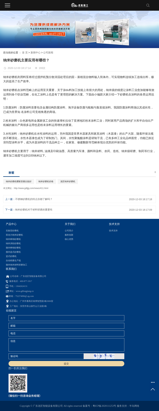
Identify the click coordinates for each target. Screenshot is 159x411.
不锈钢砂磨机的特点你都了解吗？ (33, 199)
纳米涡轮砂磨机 (13, 243)
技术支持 (113, 230)
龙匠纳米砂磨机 (67, 181)
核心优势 (69, 239)
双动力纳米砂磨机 (14, 235)
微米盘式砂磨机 (13, 252)
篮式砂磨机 (11, 256)
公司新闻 (48, 52)
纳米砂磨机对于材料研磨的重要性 (33, 209)
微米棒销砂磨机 (13, 247)
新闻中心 (36, 52)
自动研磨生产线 (13, 260)
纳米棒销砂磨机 (13, 239)
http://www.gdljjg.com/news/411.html (31, 188)
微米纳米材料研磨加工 (16, 265)
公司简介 (69, 230)
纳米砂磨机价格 (45, 181)
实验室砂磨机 (12, 230)
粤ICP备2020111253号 (104, 406)
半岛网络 (134, 406)
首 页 (25, 52)
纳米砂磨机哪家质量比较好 (18, 181)
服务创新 (69, 235)
